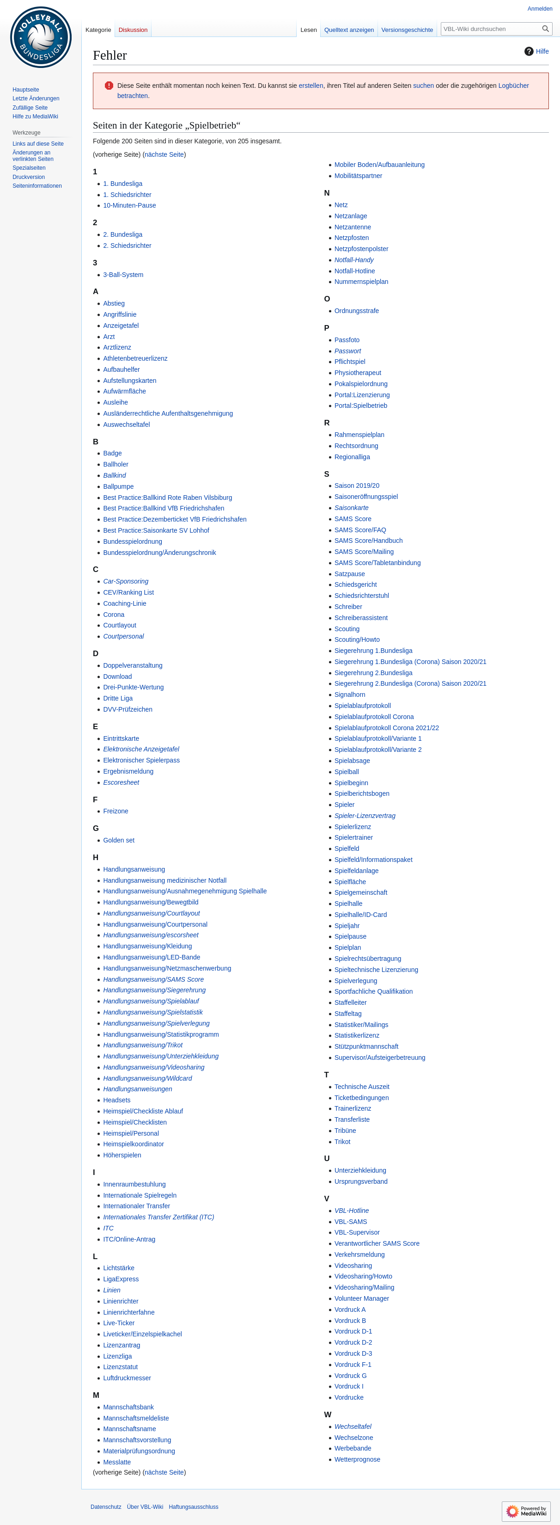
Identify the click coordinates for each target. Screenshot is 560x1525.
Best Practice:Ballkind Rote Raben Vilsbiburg (167, 497)
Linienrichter (120, 1301)
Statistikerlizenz (357, 1035)
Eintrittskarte (121, 738)
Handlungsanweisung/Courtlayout (151, 913)
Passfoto (347, 340)
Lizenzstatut (120, 1367)
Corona (113, 614)
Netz (341, 205)
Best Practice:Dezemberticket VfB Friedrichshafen (174, 519)
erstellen (311, 85)
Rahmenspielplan (359, 434)
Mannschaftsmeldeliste (136, 1418)
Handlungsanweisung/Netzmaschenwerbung (167, 968)
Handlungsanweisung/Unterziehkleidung (161, 1056)
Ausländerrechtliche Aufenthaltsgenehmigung (168, 413)
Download (117, 676)
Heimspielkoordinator (133, 1144)
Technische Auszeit (362, 1086)
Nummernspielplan (362, 281)
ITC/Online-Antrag (129, 1239)
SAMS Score (353, 519)
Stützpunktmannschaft (367, 1046)
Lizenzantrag (121, 1345)
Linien (111, 1290)
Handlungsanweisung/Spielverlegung (156, 1023)
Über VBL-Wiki (145, 1507)
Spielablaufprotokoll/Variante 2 (378, 749)
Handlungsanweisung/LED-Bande (151, 957)
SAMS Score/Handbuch (369, 540)
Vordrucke (349, 1397)
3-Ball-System (123, 274)
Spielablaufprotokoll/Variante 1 (378, 738)
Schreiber (348, 606)
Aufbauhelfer (121, 369)
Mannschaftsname (129, 1429)
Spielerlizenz (353, 826)
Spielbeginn (351, 783)
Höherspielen (122, 1155)
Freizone (115, 811)
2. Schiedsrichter (127, 245)
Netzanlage (351, 216)
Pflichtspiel (350, 361)
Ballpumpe (118, 486)
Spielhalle (349, 903)
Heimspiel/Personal (131, 1133)
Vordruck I (349, 1386)
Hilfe (535, 51)
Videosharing (353, 1265)
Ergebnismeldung (128, 771)
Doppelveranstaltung (132, 665)
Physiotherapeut (358, 372)
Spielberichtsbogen (362, 793)
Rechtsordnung (356, 445)
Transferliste (352, 1119)
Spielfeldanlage (357, 870)
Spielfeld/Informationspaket (374, 859)
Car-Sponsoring (125, 581)
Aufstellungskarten (129, 380)
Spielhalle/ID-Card (361, 914)
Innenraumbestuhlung (134, 1184)
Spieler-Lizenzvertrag (365, 815)
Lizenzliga (117, 1356)
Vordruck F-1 (353, 1364)
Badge (112, 453)
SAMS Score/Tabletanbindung (378, 562)
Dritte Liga (118, 698)
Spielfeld (347, 848)
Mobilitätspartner (359, 175)
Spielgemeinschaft (361, 892)
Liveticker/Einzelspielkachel (142, 1334)
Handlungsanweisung (134, 869)
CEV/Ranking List (128, 592)
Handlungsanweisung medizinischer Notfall (164, 880)
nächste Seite (164, 154)
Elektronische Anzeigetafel (141, 749)
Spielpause (350, 936)
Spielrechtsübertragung (368, 958)
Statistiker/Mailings (362, 1024)
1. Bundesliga (122, 183)
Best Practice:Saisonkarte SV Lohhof (156, 530)
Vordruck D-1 (353, 1331)
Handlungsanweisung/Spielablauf (151, 1001)
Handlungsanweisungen (137, 1089)
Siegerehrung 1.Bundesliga (374, 650)
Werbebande (353, 1448)
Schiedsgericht (356, 584)
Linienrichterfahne (128, 1312)
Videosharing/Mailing (365, 1287)
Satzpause (350, 574)
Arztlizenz (117, 347)
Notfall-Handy (354, 260)
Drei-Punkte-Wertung (133, 687)
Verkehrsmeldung (360, 1254)
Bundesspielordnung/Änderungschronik (159, 552)
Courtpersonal (123, 636)
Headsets (116, 1100)
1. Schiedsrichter (127, 194)
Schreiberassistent (361, 617)
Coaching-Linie (124, 603)
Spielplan (348, 947)
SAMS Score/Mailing (364, 551)
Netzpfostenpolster (362, 248)
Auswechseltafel (126, 424)
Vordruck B (350, 1320)
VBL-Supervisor (357, 1232)
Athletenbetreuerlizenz (135, 358)
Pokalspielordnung (361, 383)
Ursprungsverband (361, 1181)
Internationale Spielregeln (140, 1195)
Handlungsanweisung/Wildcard (147, 1078)
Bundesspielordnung (132, 541)
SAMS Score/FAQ (360, 530)
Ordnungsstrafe (357, 310)
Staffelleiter (351, 1002)
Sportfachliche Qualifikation (374, 991)
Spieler (345, 804)
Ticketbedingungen (362, 1097)
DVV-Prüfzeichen (127, 709)
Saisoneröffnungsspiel (366, 496)
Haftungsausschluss (193, 1507)
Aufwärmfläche (124, 391)
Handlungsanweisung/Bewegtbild (150, 902)
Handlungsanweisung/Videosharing (153, 1067)
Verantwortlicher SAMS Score (377, 1243)
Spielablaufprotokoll (363, 705)
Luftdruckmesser (127, 1378)
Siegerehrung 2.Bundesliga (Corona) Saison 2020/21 (411, 683)
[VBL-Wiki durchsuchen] (497, 29)
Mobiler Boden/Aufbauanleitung (380, 164)
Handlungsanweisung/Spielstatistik (153, 1012)
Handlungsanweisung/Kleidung (147, 946)
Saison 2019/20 (357, 485)
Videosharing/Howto (363, 1276)
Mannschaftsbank (128, 1407)
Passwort (348, 351)
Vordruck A (350, 1309)
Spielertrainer (354, 837)
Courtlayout (119, 625)
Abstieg (114, 303)
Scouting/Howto (357, 639)
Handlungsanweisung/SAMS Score (153, 979)
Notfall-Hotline (355, 271)
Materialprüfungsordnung (139, 1451)
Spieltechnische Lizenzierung (376, 969)
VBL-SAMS (351, 1221)
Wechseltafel (353, 1426)
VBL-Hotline (352, 1210)
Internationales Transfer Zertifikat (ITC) (158, 1217)
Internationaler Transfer (136, 1206)
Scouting (347, 629)
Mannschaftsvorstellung (137, 1440)
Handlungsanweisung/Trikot (143, 1045)
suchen (423, 85)
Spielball (347, 771)
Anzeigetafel (121, 325)
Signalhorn (350, 694)
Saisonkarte (352, 507)
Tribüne (345, 1130)
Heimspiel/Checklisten (135, 1122)
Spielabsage (352, 760)
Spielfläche (350, 881)
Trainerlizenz (353, 1108)
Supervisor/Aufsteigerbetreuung (380, 1057)
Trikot (342, 1141)
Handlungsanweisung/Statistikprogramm (161, 1034)
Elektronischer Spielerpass (141, 760)
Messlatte (117, 1462)
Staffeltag (348, 1013)
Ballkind (114, 475)
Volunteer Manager (362, 1298)
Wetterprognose (357, 1459)
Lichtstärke (118, 1268)
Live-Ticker (118, 1323)
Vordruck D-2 (353, 1342)
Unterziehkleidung (360, 1170)
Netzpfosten (352, 237)
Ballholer (115, 464)
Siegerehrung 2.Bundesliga (374, 672)
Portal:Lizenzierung (362, 395)
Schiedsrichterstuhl (362, 595)
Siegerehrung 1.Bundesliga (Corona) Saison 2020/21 (411, 661)
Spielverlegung (356, 980)
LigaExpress (121, 1279)
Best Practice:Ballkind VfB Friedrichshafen (163, 508)
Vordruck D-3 (353, 1353)
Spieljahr (347, 925)
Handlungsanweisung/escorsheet (150, 935)
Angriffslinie (119, 314)
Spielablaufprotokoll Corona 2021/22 (387, 728)
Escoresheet (121, 782)
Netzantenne (353, 227)
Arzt (109, 336)
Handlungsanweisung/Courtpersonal (155, 924)
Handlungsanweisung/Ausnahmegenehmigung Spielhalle (185, 891)
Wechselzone (354, 1437)
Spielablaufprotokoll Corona (374, 716)
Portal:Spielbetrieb (361, 405)
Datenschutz (106, 1507)
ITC (108, 1228)
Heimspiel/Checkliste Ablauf (143, 1111)
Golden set (118, 840)
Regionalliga (352, 457)
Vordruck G (351, 1375)
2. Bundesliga (122, 234)
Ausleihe (115, 402)
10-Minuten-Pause (129, 205)
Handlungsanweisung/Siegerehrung (154, 990)
